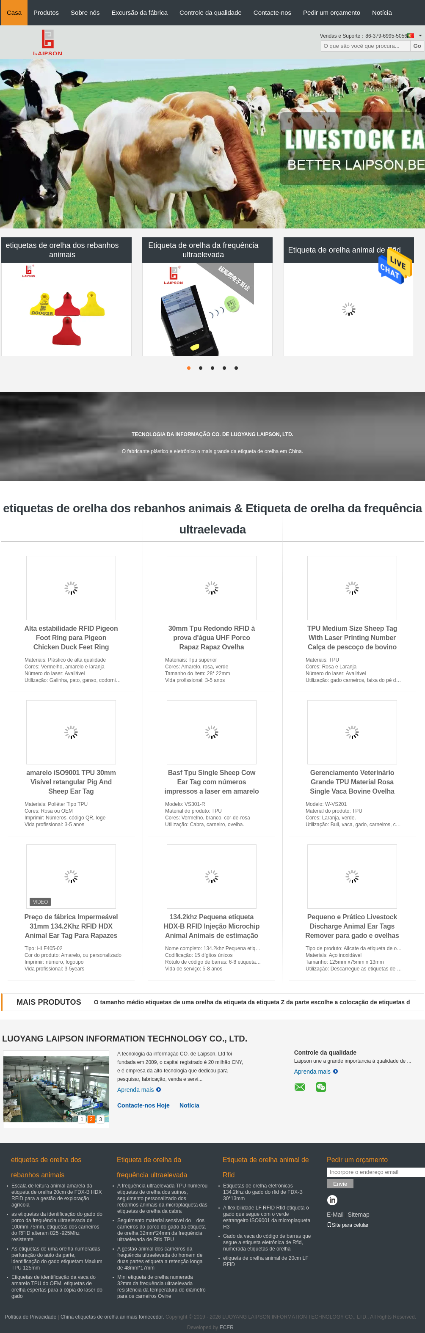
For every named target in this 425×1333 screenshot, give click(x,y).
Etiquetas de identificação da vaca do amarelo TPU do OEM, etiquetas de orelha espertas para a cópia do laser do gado (56, 1286)
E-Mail (335, 1214)
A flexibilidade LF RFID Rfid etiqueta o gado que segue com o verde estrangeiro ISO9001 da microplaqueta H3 (266, 1217)
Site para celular (348, 1225)
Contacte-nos (272, 12)
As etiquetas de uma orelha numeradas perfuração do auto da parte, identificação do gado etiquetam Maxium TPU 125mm (56, 1258)
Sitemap (358, 1214)
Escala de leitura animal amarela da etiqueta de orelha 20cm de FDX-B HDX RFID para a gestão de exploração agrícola (56, 1195)
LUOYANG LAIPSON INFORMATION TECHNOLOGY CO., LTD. (124, 1038)
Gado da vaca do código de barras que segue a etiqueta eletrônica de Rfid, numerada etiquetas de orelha (267, 1242)
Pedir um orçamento (331, 12)
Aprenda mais (139, 1089)
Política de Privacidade (30, 1317)
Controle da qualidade (210, 12)
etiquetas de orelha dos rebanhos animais (62, 250)
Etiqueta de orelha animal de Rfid (344, 250)
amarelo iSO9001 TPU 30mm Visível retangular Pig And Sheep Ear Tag (71, 782)
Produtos (46, 12)
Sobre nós (85, 12)
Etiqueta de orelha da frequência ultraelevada (203, 250)
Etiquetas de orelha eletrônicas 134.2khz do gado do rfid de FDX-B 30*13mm (263, 1192)
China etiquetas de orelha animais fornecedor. (113, 1317)
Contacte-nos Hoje (143, 1105)
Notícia (382, 12)
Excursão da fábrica (139, 12)
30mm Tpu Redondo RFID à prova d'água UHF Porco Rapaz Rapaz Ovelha (211, 638)
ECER (227, 1327)
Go (417, 46)
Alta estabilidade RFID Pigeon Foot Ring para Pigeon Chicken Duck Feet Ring (71, 638)
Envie (340, 1184)
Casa (14, 12)
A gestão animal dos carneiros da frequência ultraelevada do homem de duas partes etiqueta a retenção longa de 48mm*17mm (159, 1258)
